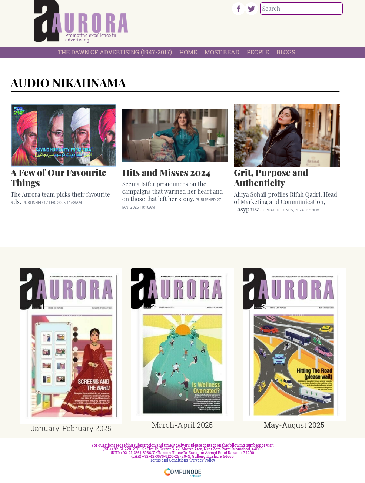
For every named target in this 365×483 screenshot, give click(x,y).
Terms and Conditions (169, 460)
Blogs (285, 52)
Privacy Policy (202, 460)
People (258, 52)
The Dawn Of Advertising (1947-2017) (115, 52)
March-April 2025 (182, 425)
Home (188, 52)
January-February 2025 (71, 428)
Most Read (222, 52)
